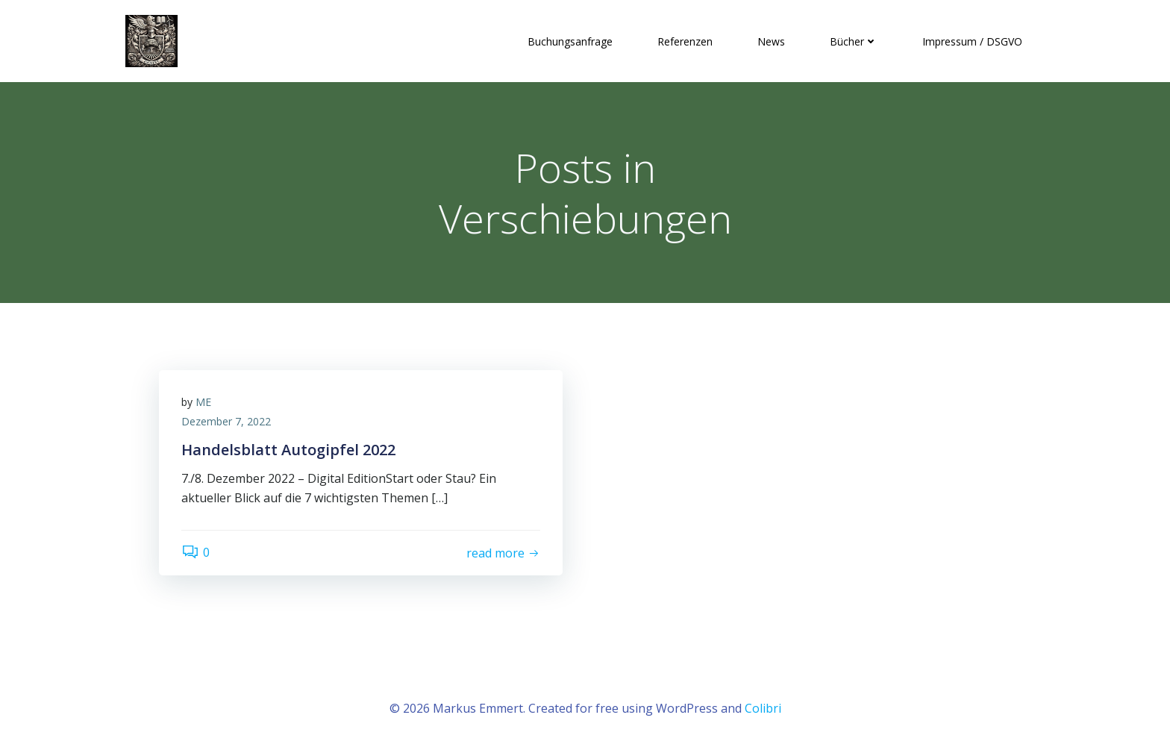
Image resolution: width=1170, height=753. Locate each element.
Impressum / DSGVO (972, 41)
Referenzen (685, 41)
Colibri (763, 708)
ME (203, 402)
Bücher (854, 41)
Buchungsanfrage (570, 41)
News (771, 41)
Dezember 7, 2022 (226, 421)
